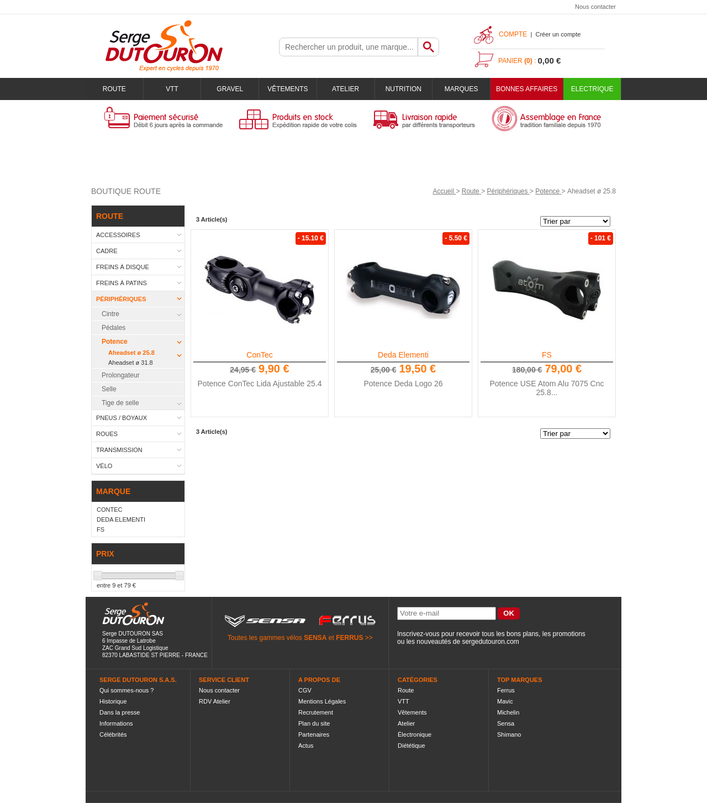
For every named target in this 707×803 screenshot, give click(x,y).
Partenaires (313, 734)
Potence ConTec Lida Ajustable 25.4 (260, 383)
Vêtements (287, 89)
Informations (116, 723)
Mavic (505, 701)
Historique (113, 701)
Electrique (592, 89)
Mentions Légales (322, 701)
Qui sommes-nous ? (126, 690)
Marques (461, 89)
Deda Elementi (403, 354)
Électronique (414, 734)
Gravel (230, 89)
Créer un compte (558, 34)
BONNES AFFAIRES (526, 89)
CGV (305, 690)
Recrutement (315, 712)
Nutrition (403, 89)
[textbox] (348, 47)
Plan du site (314, 723)
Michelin (508, 712)
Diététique (411, 745)
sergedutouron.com (490, 641)
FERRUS (349, 638)
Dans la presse (119, 712)
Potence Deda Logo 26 (402, 383)
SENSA (315, 638)
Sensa (505, 723)
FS (547, 354)
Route (114, 89)
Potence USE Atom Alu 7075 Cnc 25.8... (546, 388)
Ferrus (506, 690)
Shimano (509, 734)
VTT (172, 89)
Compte (513, 34)
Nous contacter (595, 6)
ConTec (259, 354)
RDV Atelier (214, 701)
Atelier (345, 89)
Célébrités (113, 734)
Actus (306, 745)
